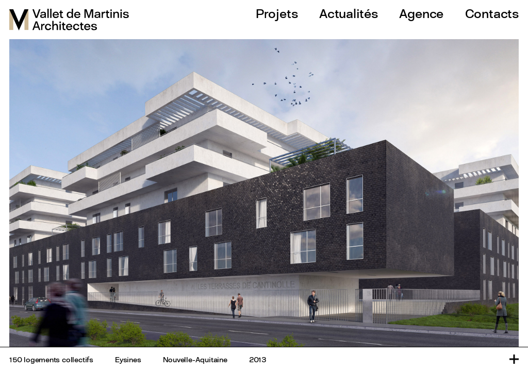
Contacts (492, 13)
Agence (421, 13)
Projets (277, 13)
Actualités (348, 13)
